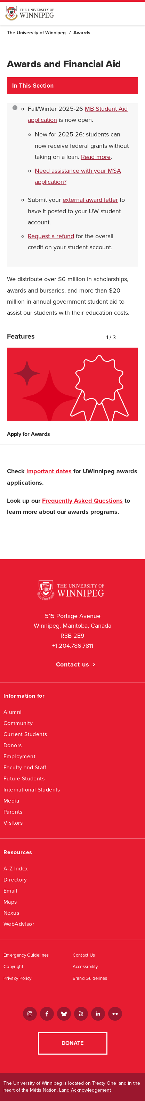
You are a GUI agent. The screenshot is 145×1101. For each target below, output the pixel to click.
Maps (10, 901)
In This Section (33, 86)
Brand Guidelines (90, 978)
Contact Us (84, 955)
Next (136, 336)
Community (18, 723)
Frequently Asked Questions (82, 500)
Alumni (12, 712)
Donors (12, 745)
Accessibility (85, 966)
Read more (96, 157)
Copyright (13, 966)
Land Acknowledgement (85, 1090)
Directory (15, 879)
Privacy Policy (17, 978)
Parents (13, 811)
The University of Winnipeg (36, 33)
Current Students (25, 734)
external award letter (90, 200)
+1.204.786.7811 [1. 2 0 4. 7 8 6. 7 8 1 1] (72, 646)
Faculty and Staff (25, 767)
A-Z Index (15, 868)
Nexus (11, 913)
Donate (72, 1043)
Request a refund (51, 236)
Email (10, 890)
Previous (127, 336)
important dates (49, 471)
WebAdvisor (18, 924)
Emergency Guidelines (26, 955)
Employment (19, 756)
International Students (31, 789)
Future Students (24, 778)
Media (11, 800)
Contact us (72, 664)
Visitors (13, 823)
